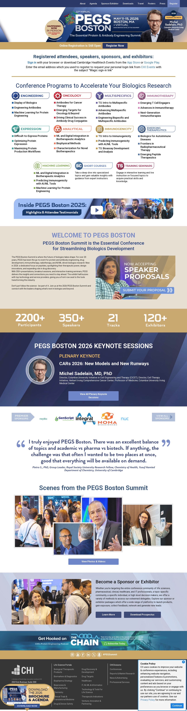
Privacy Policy (147, 699)
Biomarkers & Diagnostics (65, 678)
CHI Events (148, 67)
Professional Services (120, 684)
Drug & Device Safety (63, 705)
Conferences (116, 671)
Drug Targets (88, 678)
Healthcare (87, 682)
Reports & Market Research (122, 675)
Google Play (151, 62)
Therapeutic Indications (92, 698)
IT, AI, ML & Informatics (92, 686)
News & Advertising (118, 679)
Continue (177, 705)
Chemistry (58, 694)
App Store (133, 62)
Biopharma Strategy (63, 682)
